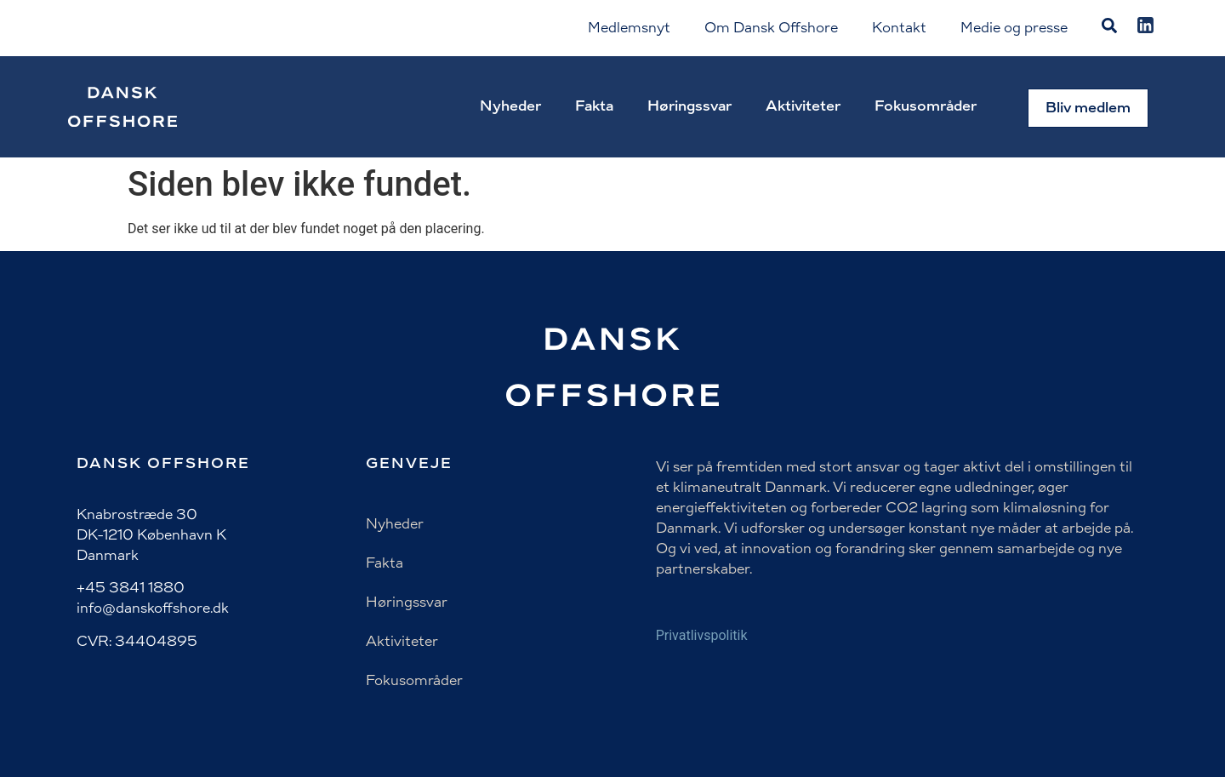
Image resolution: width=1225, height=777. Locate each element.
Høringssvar (689, 106)
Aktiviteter (803, 106)
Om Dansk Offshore (771, 28)
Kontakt (899, 28)
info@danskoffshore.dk (153, 608)
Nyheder (510, 106)
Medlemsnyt (629, 28)
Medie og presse (1014, 28)
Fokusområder (926, 106)
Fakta (594, 106)
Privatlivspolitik (702, 635)
